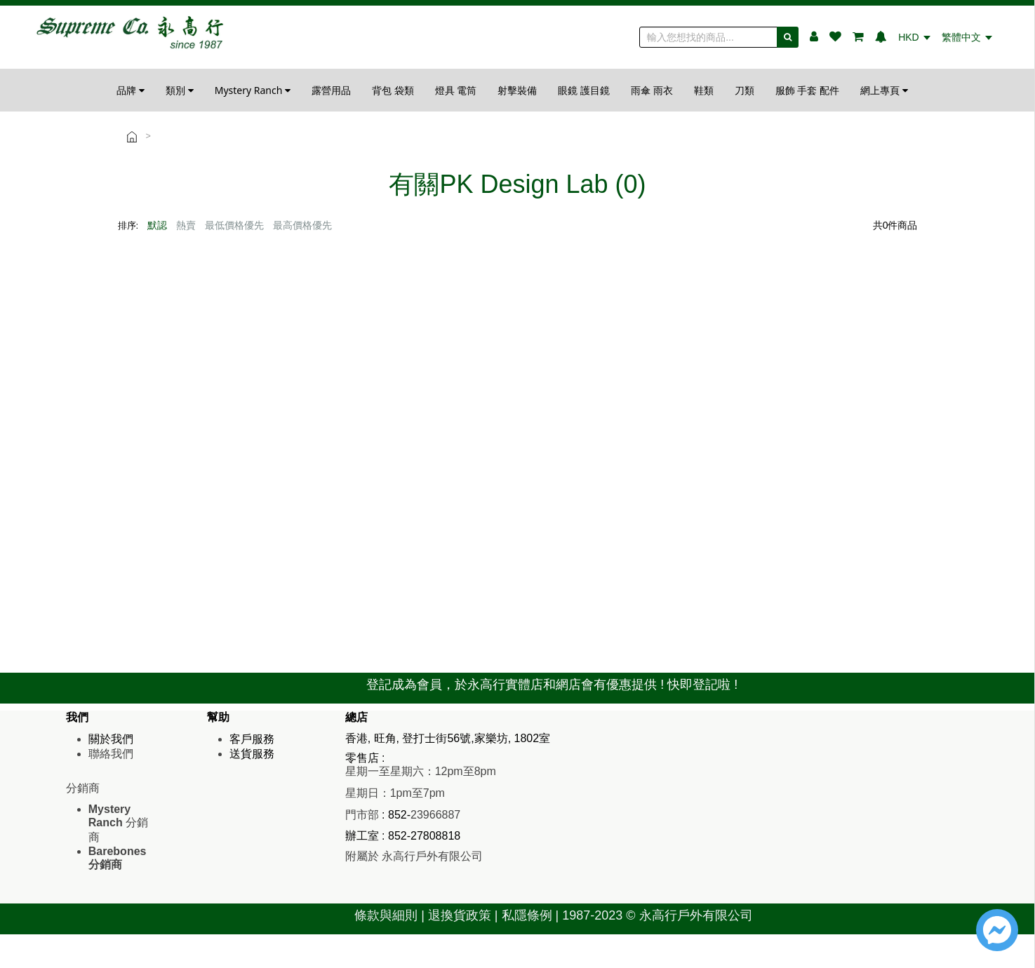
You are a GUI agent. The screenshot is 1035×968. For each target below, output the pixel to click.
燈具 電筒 (456, 90)
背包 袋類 (393, 90)
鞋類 (704, 90)
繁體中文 (967, 37)
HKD (914, 37)
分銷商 (118, 823)
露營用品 (331, 90)
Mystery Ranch (253, 90)
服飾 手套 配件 (807, 90)
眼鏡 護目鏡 (584, 90)
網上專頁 (884, 90)
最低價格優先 (234, 225)
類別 (180, 90)
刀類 (744, 90)
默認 (157, 225)
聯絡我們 (110, 754)
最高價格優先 (302, 225)
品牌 (130, 90)
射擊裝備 (517, 90)
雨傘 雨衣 (652, 90)
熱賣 (186, 225)
